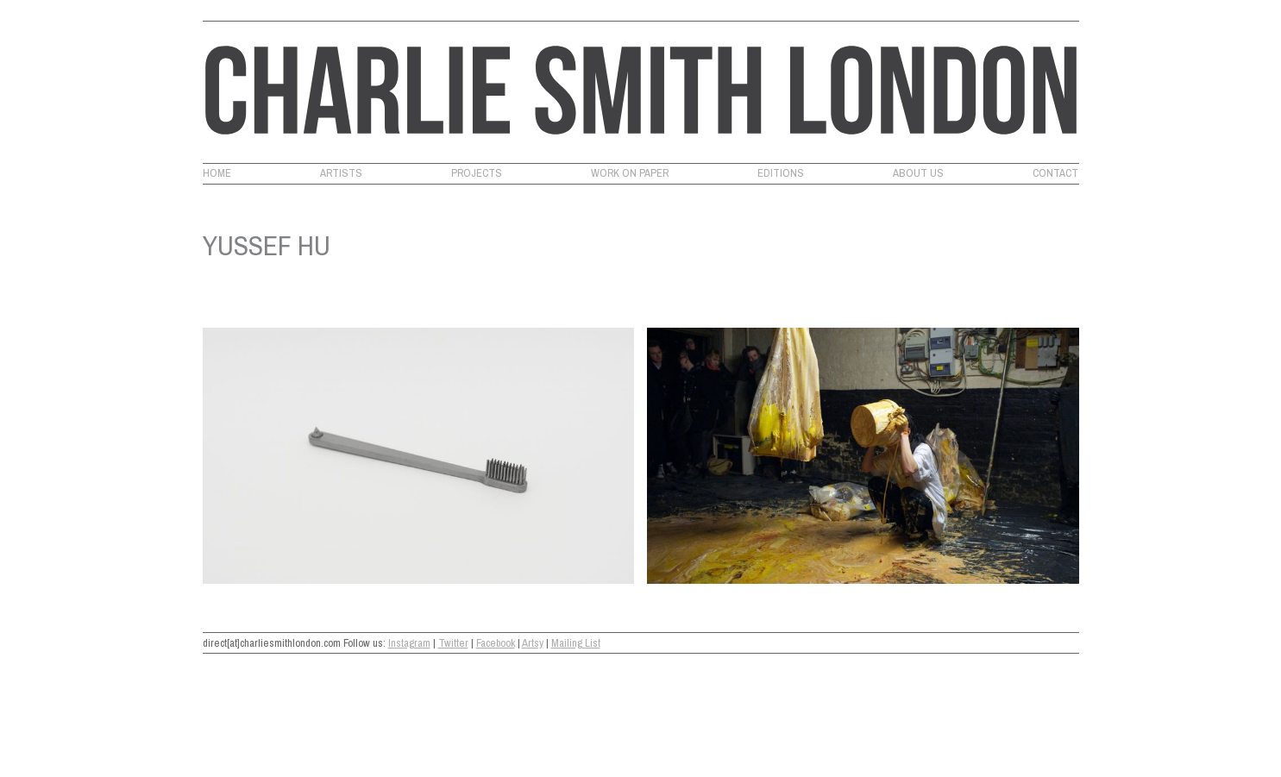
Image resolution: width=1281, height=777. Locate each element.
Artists (341, 173)
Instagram (409, 643)
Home (217, 173)
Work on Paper (630, 173)
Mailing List (575, 643)
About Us (918, 173)
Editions (780, 173)
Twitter (453, 643)
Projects (476, 173)
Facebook (495, 643)
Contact (1055, 173)
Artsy (532, 643)
